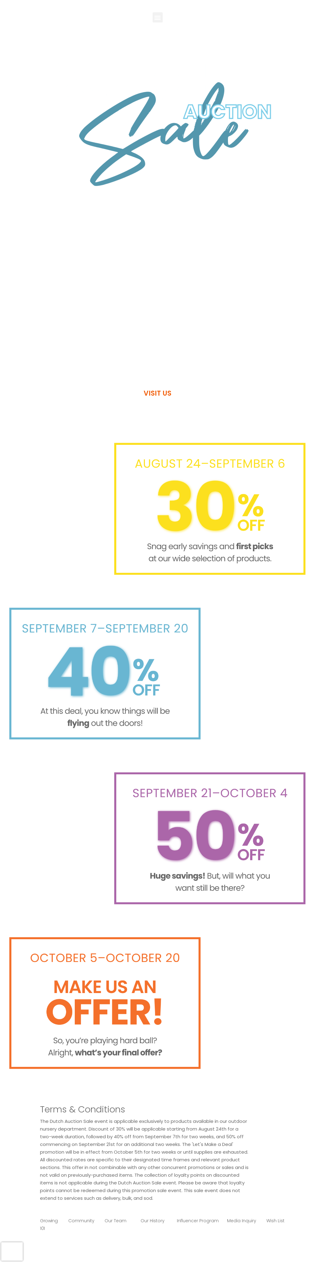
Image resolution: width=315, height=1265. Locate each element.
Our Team (115, 1221)
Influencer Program (198, 1221)
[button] (158, 17)
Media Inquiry (241, 1221)
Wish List (275, 1221)
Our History (153, 1221)
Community (81, 1221)
